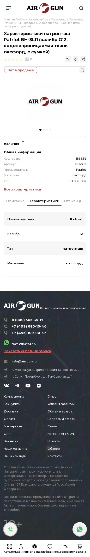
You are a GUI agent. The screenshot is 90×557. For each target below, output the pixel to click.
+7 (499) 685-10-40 (29, 326)
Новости (54, 441)
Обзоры (54, 448)
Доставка (11, 411)
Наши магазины (16, 448)
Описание (15, 201)
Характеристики (44, 201)
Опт (7, 434)
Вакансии (11, 441)
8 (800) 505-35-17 (27, 320)
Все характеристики (22, 189)
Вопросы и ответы (61, 419)
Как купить (12, 404)
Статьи (53, 426)
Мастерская (13, 426)
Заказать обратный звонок (27, 351)
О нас (52, 396)
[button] (40, 130)
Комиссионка (14, 396)
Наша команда (15, 456)
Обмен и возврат (61, 411)
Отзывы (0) (74, 201)
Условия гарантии (61, 404)
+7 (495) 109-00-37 (29, 333)
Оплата (9, 419)
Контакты (55, 456)
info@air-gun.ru (24, 361)
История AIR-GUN (61, 434)
